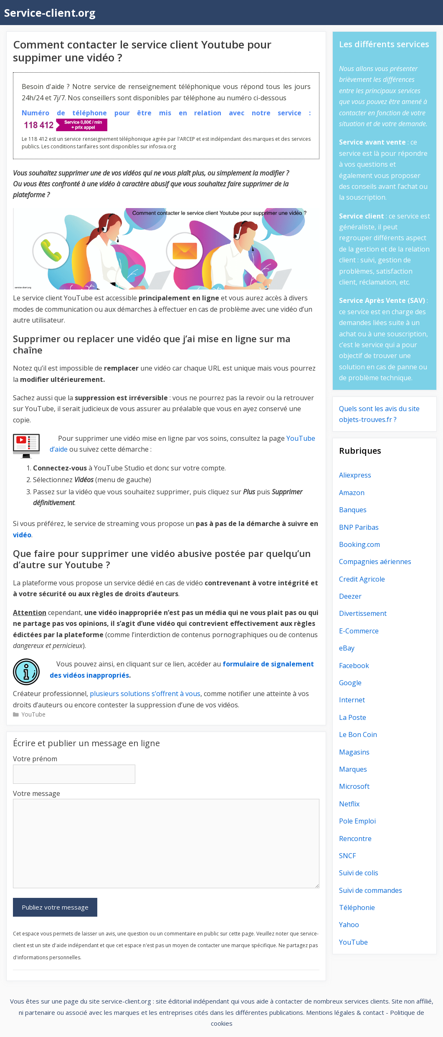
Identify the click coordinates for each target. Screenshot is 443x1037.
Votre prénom (35, 758)
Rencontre (355, 838)
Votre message (36, 793)
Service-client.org (50, 12)
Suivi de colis (358, 872)
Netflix (349, 803)
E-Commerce (359, 630)
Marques (353, 769)
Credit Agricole (362, 579)
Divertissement (363, 613)
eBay (346, 648)
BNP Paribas (359, 527)
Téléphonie (357, 907)
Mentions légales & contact (345, 1012)
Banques (353, 509)
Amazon (352, 492)
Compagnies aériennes (375, 561)
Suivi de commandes (370, 890)
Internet (352, 699)
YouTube (34, 714)
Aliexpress (355, 475)
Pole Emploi (357, 821)
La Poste (352, 717)
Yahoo (349, 924)
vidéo (22, 534)
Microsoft (354, 786)
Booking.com (359, 544)
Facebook (354, 665)
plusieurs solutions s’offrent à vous (145, 693)
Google (350, 682)
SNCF (347, 855)
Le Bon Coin (358, 734)
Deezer (350, 596)
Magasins (354, 752)
